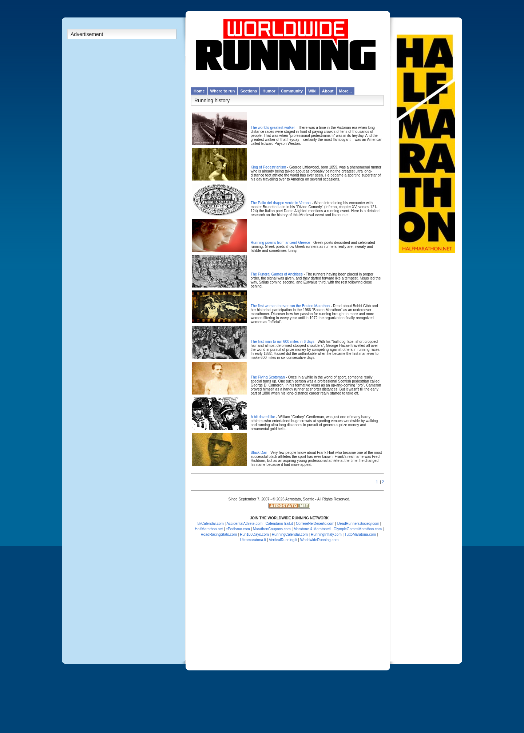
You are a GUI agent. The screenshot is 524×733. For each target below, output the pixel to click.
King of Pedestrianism (268, 167)
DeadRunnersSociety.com (358, 524)
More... (345, 91)
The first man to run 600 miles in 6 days (282, 342)
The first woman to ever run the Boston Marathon (290, 306)
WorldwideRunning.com (319, 540)
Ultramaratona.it (253, 540)
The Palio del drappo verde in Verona (281, 203)
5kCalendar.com (211, 524)
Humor (268, 91)
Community (292, 91)
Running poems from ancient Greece (280, 243)
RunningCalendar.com (290, 534)
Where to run (222, 91)
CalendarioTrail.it (279, 524)
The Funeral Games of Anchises (277, 274)
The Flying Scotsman (268, 377)
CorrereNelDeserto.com (315, 524)
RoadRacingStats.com (219, 534)
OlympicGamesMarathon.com (358, 529)
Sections (248, 91)
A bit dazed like (263, 417)
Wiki (312, 91)
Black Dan (259, 453)
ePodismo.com (238, 529)
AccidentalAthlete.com (244, 524)
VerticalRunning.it (283, 540)
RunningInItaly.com (326, 534)
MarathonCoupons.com (272, 529)
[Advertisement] (121, 156)
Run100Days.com (254, 534)
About (328, 91)
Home (199, 91)
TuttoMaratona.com (360, 534)
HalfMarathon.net (209, 529)
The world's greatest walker (273, 128)
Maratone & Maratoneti (312, 529)
